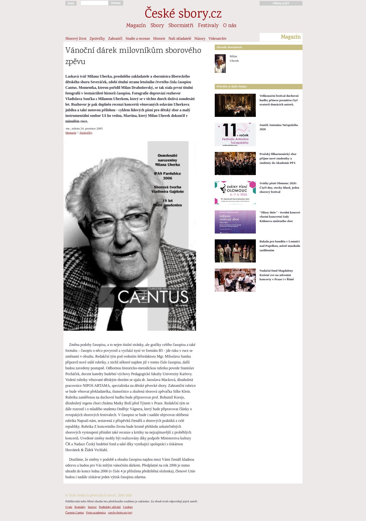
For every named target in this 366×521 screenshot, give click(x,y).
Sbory (157, 26)
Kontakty (80, 507)
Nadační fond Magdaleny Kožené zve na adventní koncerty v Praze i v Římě (277, 275)
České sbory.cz (183, 15)
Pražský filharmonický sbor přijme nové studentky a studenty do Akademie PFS (278, 158)
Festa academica (96, 512)
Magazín (136, 26)
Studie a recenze (138, 38)
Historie (159, 38)
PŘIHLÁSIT (281, 3)
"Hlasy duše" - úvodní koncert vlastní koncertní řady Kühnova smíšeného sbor (280, 217)
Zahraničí (115, 38)
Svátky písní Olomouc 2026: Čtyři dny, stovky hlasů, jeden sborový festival (279, 187)
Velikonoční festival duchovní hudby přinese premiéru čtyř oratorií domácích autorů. (279, 100)
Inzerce (92, 507)
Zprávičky (97, 38)
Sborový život (75, 38)
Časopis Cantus (74, 512)
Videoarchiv (217, 38)
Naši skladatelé (180, 38)
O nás (229, 26)
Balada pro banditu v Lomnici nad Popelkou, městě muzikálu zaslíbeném (280, 246)
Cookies (128, 507)
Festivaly (208, 26)
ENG (71, 3)
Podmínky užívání (110, 507)
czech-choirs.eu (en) (120, 512)
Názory (199, 38)
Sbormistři (181, 26)
